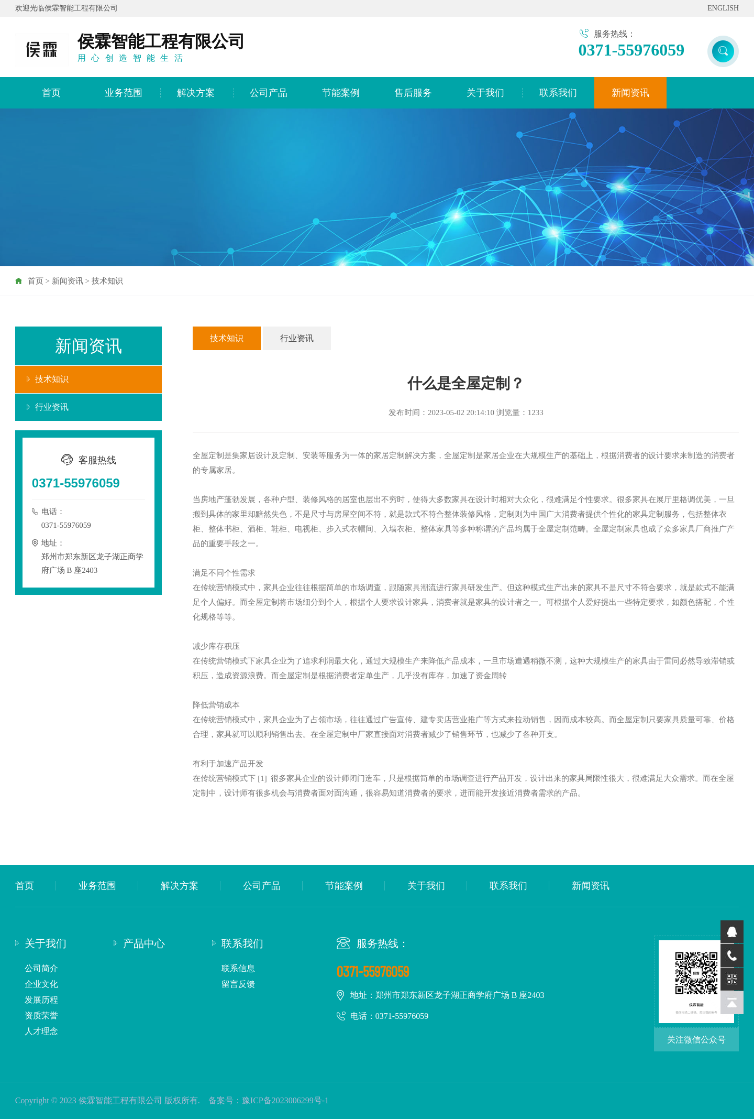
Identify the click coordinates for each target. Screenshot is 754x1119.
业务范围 (123, 93)
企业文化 (41, 984)
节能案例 (341, 93)
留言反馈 (238, 984)
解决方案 (196, 93)
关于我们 (485, 93)
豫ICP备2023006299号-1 (285, 1100)
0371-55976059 (632, 49)
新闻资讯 (630, 93)
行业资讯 (52, 407)
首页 (51, 93)
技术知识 (107, 281)
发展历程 (41, 999)
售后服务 (413, 93)
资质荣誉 (41, 1015)
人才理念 (41, 1031)
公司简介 (41, 968)
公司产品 (268, 93)
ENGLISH (723, 8)
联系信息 (238, 968)
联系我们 (558, 93)
